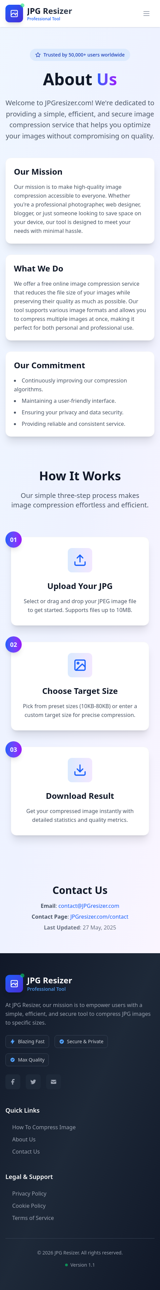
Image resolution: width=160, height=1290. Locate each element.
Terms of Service (29, 1218)
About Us (20, 1139)
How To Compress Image (40, 1127)
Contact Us (22, 1151)
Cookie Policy (25, 1205)
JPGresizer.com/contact (99, 916)
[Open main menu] (146, 13)
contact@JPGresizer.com (88, 906)
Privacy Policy (25, 1193)
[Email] (53, 1081)
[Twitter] (33, 1081)
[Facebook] (12, 1081)
